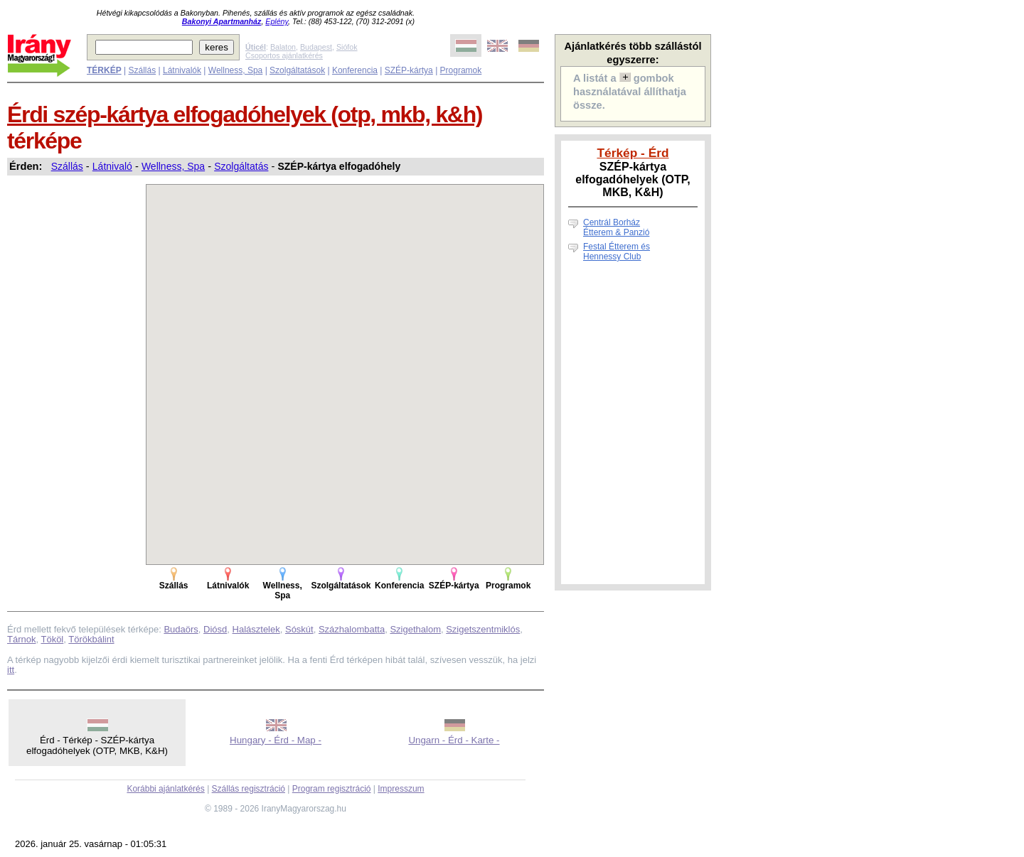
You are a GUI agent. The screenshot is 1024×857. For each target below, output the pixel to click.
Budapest (316, 47)
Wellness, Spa (235, 70)
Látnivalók (182, 70)
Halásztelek (256, 629)
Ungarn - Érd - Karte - (453, 740)
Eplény (276, 21)
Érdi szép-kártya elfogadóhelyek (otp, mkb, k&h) (244, 114)
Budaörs (181, 629)
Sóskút (299, 629)
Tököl (52, 639)
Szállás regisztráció (248, 789)
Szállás (142, 70)
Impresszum (401, 789)
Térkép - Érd (632, 153)
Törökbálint (91, 639)
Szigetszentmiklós (483, 629)
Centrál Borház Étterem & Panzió (616, 227)
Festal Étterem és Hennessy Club (616, 252)
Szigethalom (415, 629)
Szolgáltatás (241, 166)
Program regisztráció (331, 789)
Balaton (283, 47)
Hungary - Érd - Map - (275, 740)
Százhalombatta (352, 629)
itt (10, 669)
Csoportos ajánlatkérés (284, 55)
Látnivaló (112, 166)
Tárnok (21, 639)
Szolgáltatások (297, 70)
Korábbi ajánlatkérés (165, 789)
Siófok (347, 47)
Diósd (215, 629)
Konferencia (355, 70)
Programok (461, 70)
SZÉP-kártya (409, 70)
